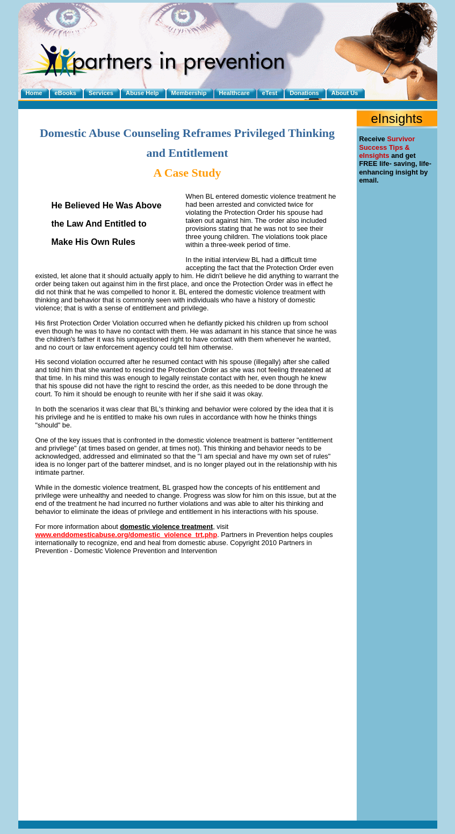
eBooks (65, 93)
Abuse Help (142, 93)
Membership (189, 93)
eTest (269, 93)
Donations (304, 93)
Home (34, 93)
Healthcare (234, 93)
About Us (344, 93)
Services (101, 93)
